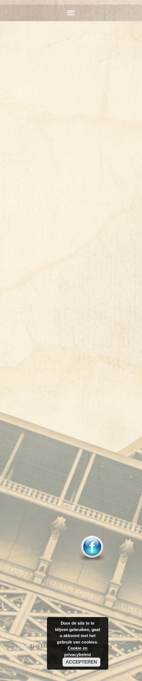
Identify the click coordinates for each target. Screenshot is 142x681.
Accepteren (81, 662)
